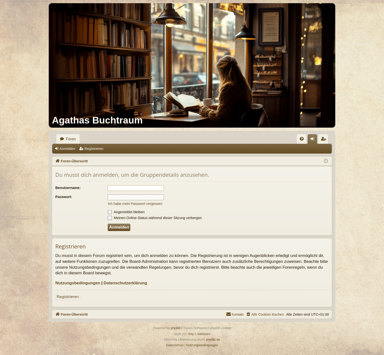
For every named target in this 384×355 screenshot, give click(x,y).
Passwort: (63, 197)
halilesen (203, 334)
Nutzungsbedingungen (77, 283)
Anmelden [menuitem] (314, 140)
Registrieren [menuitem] (324, 140)
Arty (190, 334)
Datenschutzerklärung (125, 283)
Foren (71, 139)
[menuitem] (301, 139)
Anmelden (67, 149)
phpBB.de (213, 339)
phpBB (175, 328)
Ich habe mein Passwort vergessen (135, 204)
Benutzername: (68, 188)
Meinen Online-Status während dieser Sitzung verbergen (155, 218)
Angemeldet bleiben (126, 212)
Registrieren (93, 149)
